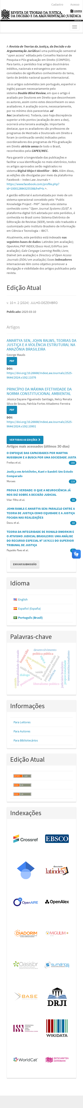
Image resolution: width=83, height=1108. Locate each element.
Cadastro (57, 4)
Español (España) (29, 608)
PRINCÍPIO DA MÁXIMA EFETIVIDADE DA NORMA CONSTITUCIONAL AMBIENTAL (39, 391)
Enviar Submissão (25, 564)
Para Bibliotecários (26, 740)
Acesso (74, 4)
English (23, 599)
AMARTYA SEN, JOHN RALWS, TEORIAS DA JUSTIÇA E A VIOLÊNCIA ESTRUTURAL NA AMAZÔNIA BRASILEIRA (41, 345)
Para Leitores (22, 722)
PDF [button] (12, 361)
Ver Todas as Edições (25, 439)
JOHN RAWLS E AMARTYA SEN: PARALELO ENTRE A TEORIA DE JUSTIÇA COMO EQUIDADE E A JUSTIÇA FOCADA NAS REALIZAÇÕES (41, 513)
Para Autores (22, 731)
